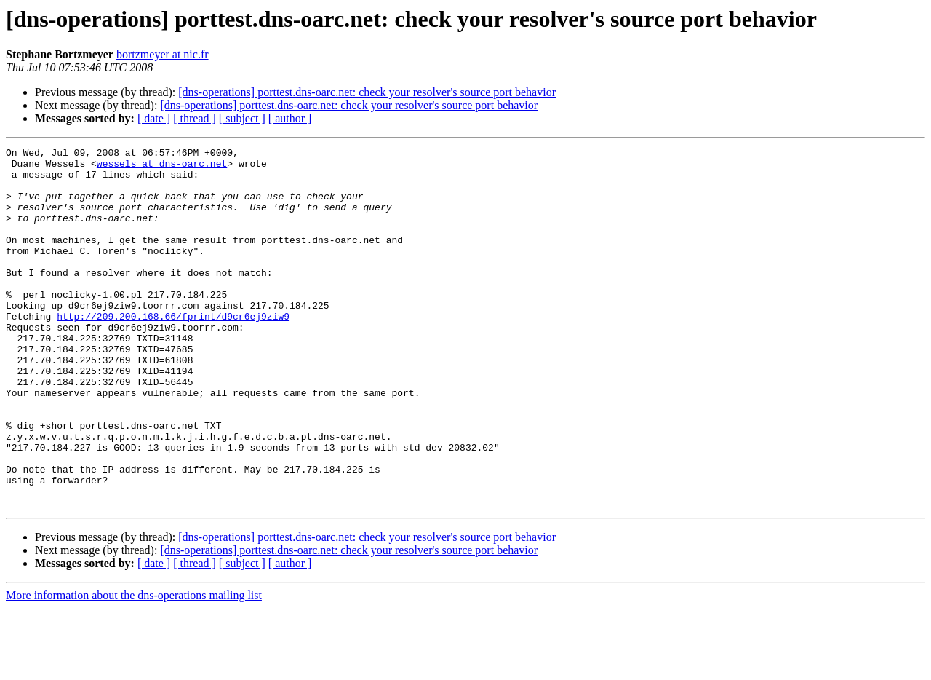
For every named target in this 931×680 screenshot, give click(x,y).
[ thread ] (194, 118)
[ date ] (153, 118)
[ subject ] (242, 118)
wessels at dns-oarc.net (162, 167)
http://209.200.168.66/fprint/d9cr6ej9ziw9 (173, 350)
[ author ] (290, 118)
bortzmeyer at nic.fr (162, 54)
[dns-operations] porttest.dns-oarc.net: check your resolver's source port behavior (367, 92)
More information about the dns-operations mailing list (134, 667)
